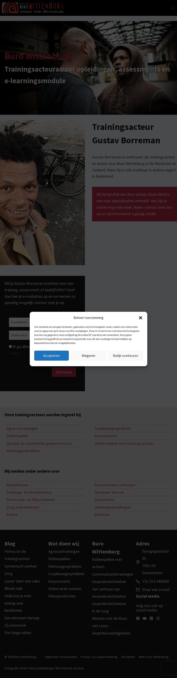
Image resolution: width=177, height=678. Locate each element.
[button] (140, 318)
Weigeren (88, 356)
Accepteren (51, 356)
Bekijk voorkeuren (125, 356)
